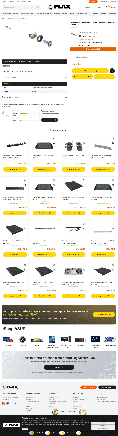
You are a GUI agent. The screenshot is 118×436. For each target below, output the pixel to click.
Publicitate (74, 433)
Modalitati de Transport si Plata (10, 397)
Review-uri (37, 61)
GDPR (75, 408)
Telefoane (28, 399)
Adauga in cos (90, 71)
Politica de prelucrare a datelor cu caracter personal (106, 403)
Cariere (51, 399)
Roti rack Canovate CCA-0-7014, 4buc (73, 155)
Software (28, 413)
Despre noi (11, 1)
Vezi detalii (25, 428)
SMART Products (30, 415)
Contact (4, 1)
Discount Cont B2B (93, 49)
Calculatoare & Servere (32, 401)
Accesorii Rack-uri (21, 18)
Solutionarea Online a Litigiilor (57, 401)
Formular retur (103, 1)
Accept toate (103, 422)
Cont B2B (93, 1)
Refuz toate (102, 425)
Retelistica (10, 18)
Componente (29, 404)
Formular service (54, 397)
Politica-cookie (101, 399)
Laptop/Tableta (30, 397)
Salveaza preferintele (103, 428)
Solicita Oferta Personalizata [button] (104, 77)
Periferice (28, 410)
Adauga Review (49, 120)
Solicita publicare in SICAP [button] (82, 77)
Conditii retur (113, 1)
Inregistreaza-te (107, 387)
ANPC (51, 406)
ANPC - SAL (52, 404)
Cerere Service (103, 315)
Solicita (59, 367)
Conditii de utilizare (78, 399)
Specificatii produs (25, 61)
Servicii (18, 1)
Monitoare (28, 406)
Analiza (59, 433)
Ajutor (75, 404)
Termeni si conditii (26, 1)
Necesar (28, 433)
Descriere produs (10, 61)
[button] (39, 7)
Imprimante (29, 408)
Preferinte (43, 433)
